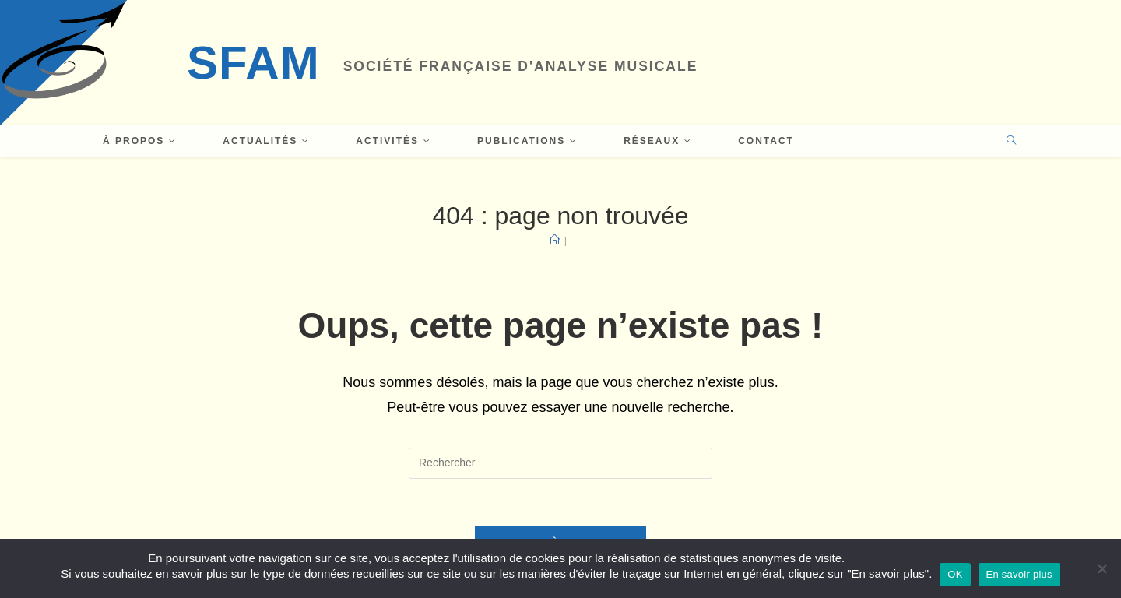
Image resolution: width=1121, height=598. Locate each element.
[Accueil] (555, 240)
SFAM (253, 63)
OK (954, 574)
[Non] (1101, 568)
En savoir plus (1019, 574)
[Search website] (1011, 141)
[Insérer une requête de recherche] (560, 463)
